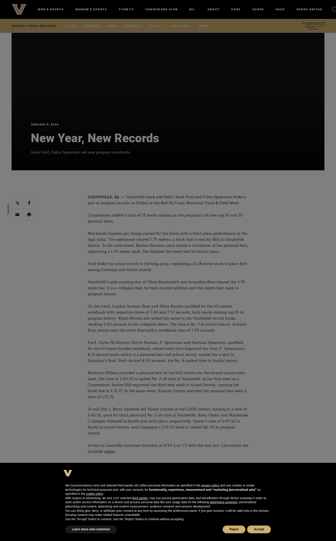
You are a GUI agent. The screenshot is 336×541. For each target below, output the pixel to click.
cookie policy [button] (94, 493)
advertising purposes (223, 502)
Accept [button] (259, 529)
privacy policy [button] (210, 485)
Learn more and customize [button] (91, 529)
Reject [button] (234, 529)
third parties (140, 498)
